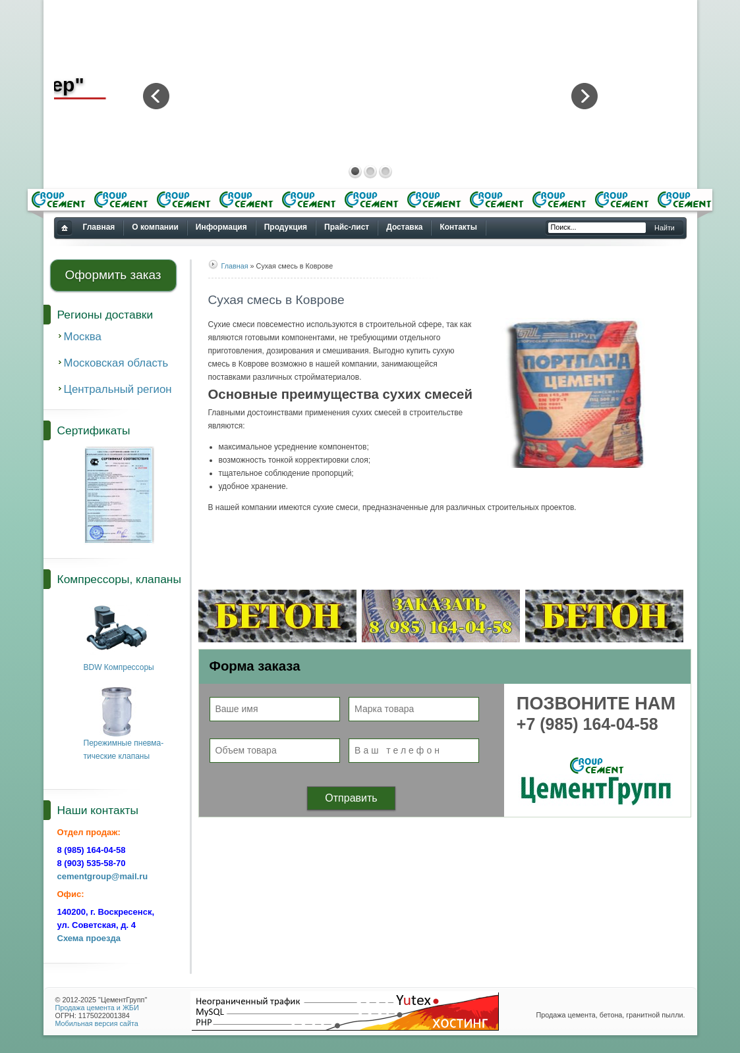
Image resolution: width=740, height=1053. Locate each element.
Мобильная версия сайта (96, 1023)
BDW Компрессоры (119, 663)
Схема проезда (89, 938)
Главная (234, 266)
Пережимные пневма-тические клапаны (124, 745)
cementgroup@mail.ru (102, 876)
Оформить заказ (113, 275)
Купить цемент (64, 228)
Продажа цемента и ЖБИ (97, 1008)
